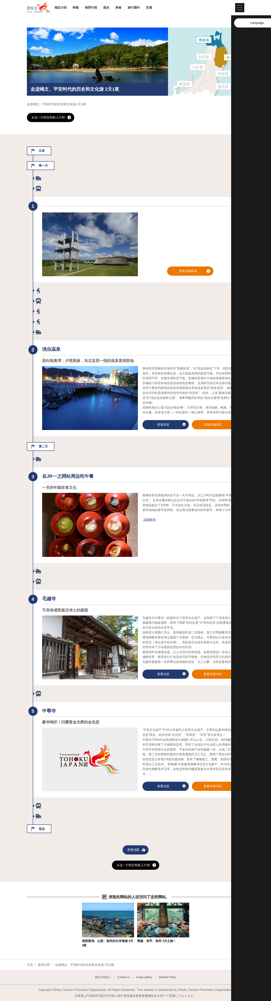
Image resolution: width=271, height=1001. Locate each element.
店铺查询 (149, 519)
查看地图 (136, 850)
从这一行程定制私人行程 (51, 118)
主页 (30, 964)
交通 (149, 7)
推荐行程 (91, 7)
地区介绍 (60, 7)
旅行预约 (134, 7)
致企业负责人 (103, 977)
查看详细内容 (194, 271)
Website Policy (167, 977)
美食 (118, 7)
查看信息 (171, 425)
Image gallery (144, 977)
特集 (76, 7)
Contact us (123, 977)
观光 (106, 7)
